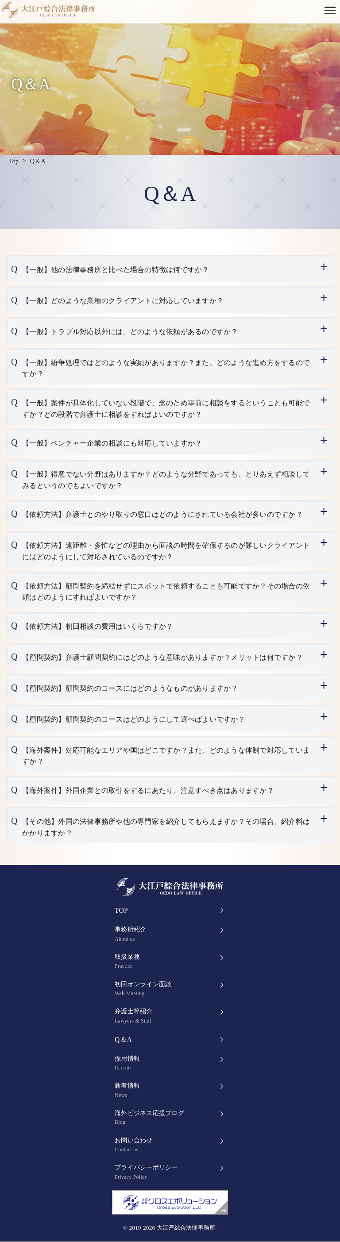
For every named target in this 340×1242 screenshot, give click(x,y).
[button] (332, 9)
